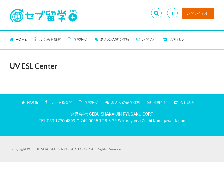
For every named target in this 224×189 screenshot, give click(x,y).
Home (18, 39)
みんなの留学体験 (112, 39)
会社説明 (173, 39)
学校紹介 (78, 39)
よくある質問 (47, 39)
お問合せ (146, 39)
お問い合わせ (198, 13)
